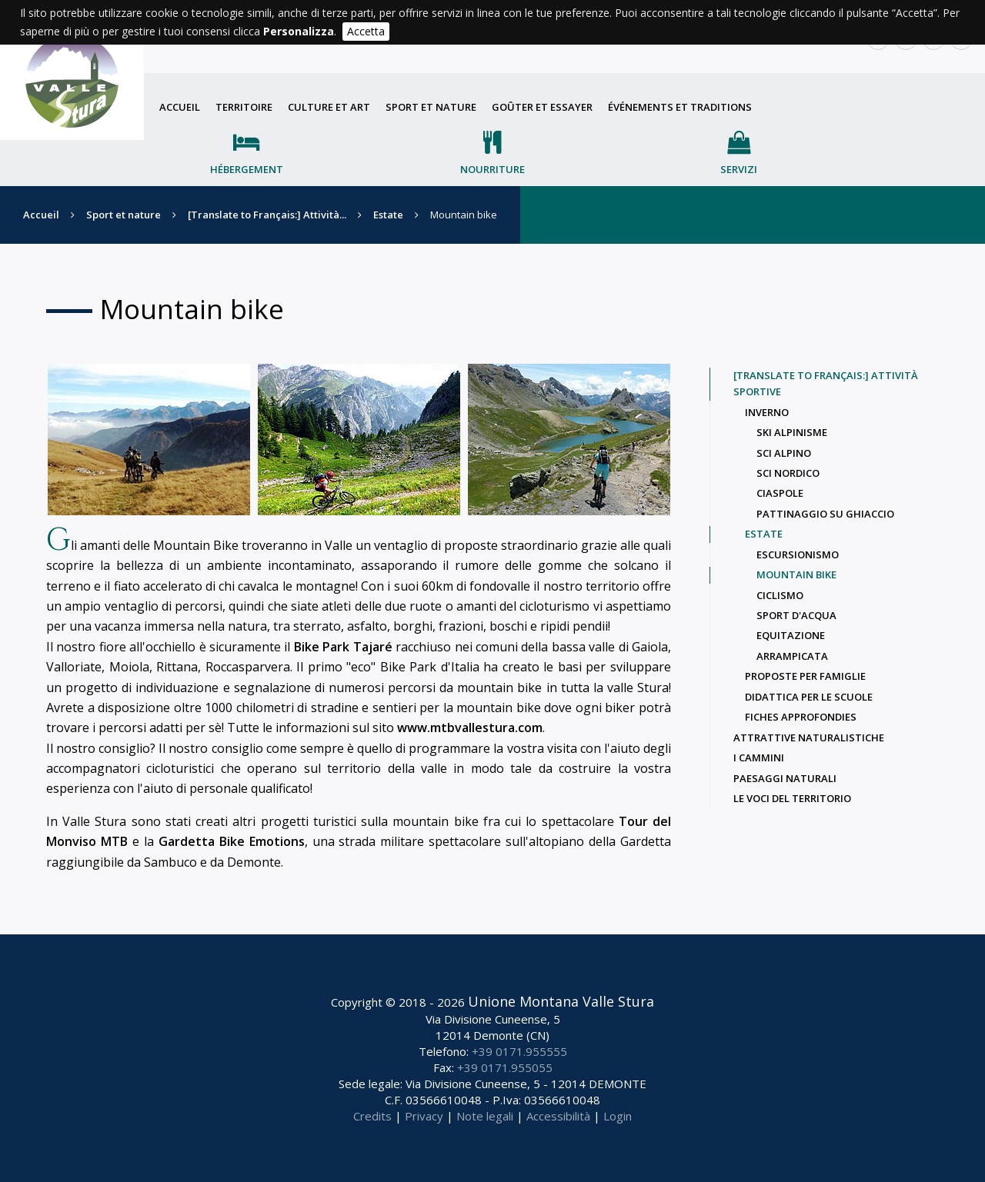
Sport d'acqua (796, 615)
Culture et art (329, 107)
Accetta (366, 31)
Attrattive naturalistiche (808, 737)
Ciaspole (779, 493)
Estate (388, 214)
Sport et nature (431, 107)
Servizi (738, 169)
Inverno (767, 412)
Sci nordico (788, 473)
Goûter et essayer (542, 107)
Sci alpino (783, 453)
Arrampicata (792, 656)
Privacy (424, 1116)
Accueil (179, 107)
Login (617, 1116)
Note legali (484, 1116)
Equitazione (790, 635)
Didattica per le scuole (809, 697)
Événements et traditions (680, 107)
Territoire (243, 107)
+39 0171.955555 (519, 1051)
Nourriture (492, 169)
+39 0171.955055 (505, 1067)
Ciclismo (779, 595)
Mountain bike (796, 574)
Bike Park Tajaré (343, 646)
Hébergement (246, 169)
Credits (372, 1116)
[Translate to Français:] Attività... (267, 214)
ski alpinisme (791, 432)
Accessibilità (558, 1116)
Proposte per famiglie (805, 676)
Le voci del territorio (792, 798)
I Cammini (758, 757)
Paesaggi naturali (784, 778)
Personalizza (298, 31)
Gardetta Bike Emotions (232, 841)
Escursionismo (797, 554)
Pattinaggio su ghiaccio (825, 514)
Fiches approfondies (800, 717)
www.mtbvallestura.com (470, 727)
